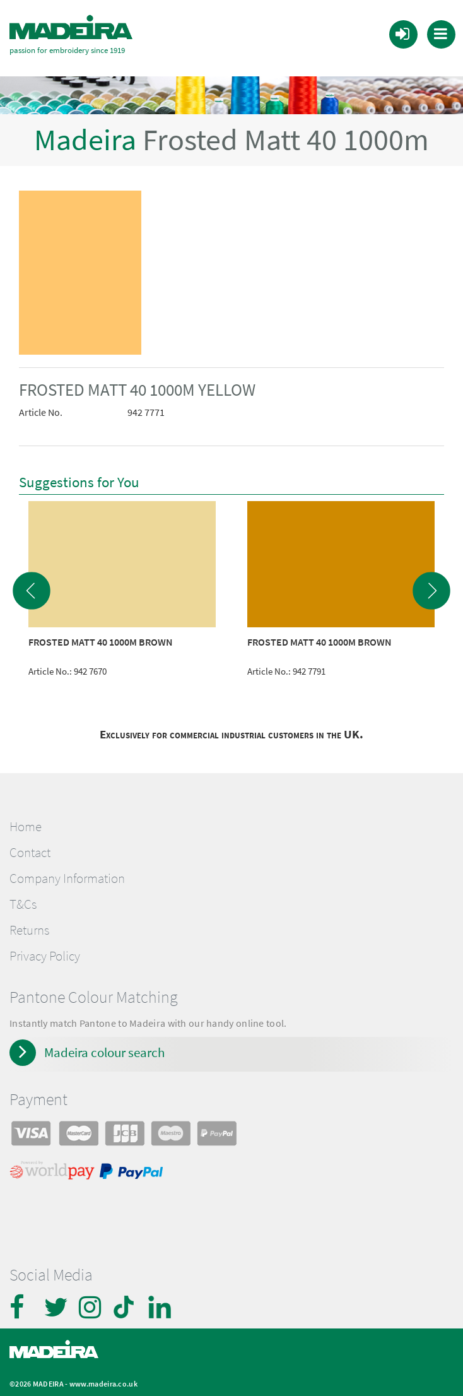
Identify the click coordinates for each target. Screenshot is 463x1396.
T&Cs (23, 895)
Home (25, 817)
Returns (29, 921)
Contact (29, 843)
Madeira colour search (104, 1043)
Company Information (67, 869)
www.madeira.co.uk (103, 1375)
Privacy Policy (44, 947)
